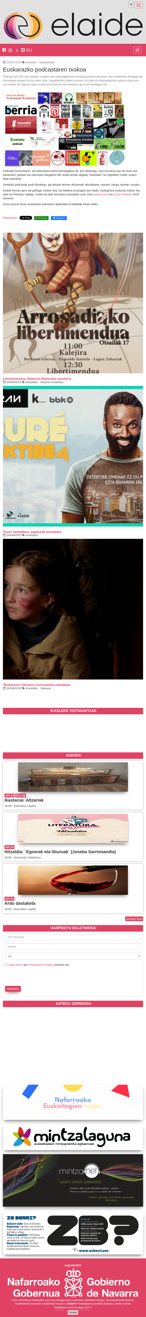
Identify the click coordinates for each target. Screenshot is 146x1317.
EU (29, 50)
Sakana (45, 688)
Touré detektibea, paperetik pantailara (32, 532)
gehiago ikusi (134, 918)
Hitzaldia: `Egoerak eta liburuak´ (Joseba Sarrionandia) (60, 851)
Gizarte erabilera (51, 382)
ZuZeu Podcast (122, 194)
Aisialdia (31, 62)
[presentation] (28, 975)
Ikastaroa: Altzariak (24, 800)
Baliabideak (47, 62)
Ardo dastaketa (19, 903)
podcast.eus (100, 194)
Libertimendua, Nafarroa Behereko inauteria (37, 379)
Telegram (59, 218)
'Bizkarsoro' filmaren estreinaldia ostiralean (36, 685)
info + (88, 1307)
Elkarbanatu (10, 217)
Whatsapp (41, 218)
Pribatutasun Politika (40, 964)
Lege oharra (15, 964)
